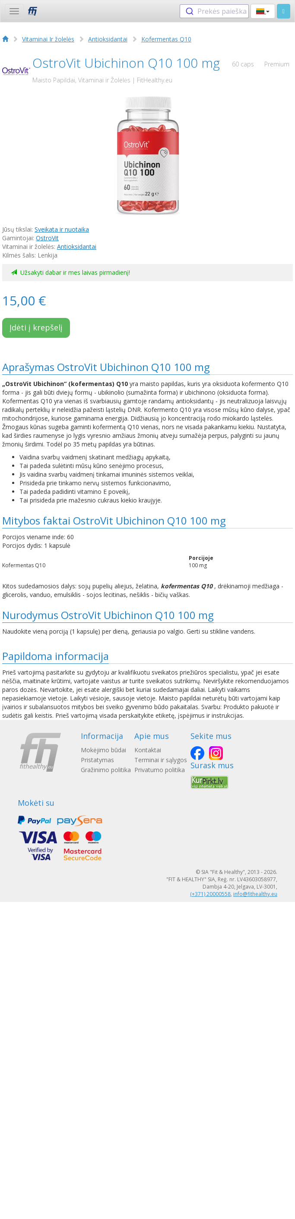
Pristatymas (97, 760)
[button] (263, 11)
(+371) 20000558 (210, 894)
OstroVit (47, 238)
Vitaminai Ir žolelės (48, 39)
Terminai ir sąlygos (160, 760)
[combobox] (214, 11)
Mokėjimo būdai (103, 750)
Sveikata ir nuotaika (62, 229)
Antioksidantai (107, 39)
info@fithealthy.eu (255, 894)
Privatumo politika (159, 770)
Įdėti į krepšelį (36, 327)
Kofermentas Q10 (166, 39)
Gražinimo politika (106, 770)
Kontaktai (147, 750)
